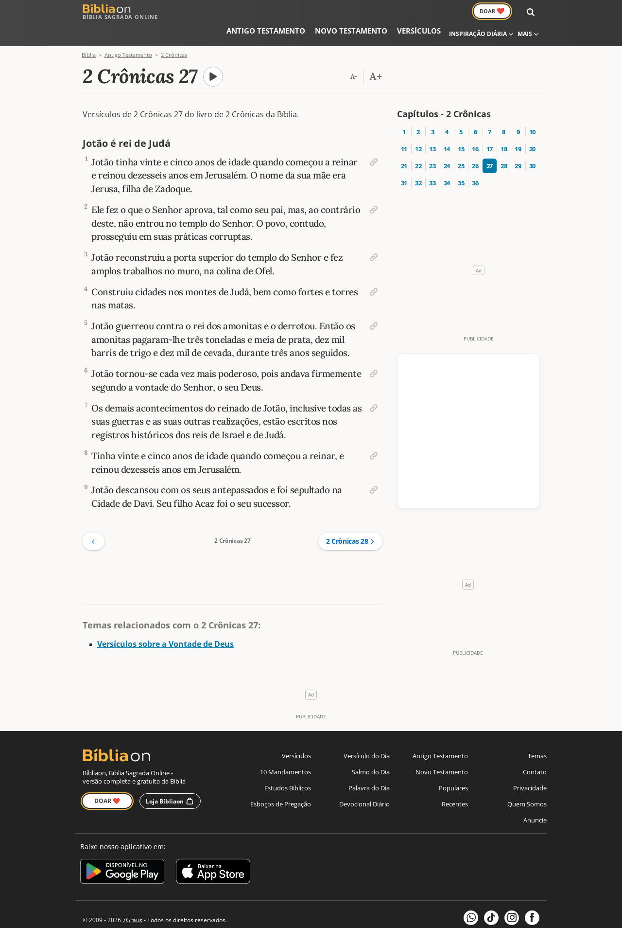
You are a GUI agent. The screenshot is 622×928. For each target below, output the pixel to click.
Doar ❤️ (107, 782)
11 (404, 126)
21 (404, 143)
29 (518, 143)
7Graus (132, 901)
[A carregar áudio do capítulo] (214, 54)
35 (461, 160)
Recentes (455, 785)
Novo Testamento (305, 12)
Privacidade (530, 769)
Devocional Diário (364, 785)
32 (418, 160)
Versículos (360, 12)
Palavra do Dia (369, 769)
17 (489, 126)
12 (418, 126)
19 (518, 126)
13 (432, 126)
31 (404, 160)
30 (532, 143)
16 (475, 126)
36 (475, 160)
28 (504, 143)
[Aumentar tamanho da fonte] (375, 54)
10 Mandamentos (285, 753)
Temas (537, 736)
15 (461, 126)
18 (504, 126)
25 (461, 143)
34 (447, 160)
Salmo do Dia (371, 753)
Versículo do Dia (367, 736)
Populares (453, 769)
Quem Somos (527, 785)
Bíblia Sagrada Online (120, 11)
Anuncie (535, 801)
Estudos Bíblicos (287, 769)
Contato (535, 753)
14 (447, 126)
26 (475, 143)
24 (447, 143)
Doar (501, 11)
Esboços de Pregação (280, 785)
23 (432, 143)
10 (532, 109)
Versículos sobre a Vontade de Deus (165, 625)
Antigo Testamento (237, 12)
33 (432, 160)
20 (532, 126)
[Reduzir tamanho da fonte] (354, 54)
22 (418, 143)
